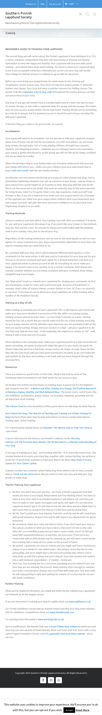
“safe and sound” (20, 170)
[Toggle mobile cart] (80, 14)
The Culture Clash (14, 406)
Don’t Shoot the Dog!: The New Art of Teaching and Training (36, 413)
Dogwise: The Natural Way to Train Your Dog (66, 427)
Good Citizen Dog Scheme (64, 626)
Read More (82, 710)
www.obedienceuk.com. (62, 612)
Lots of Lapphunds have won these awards (62, 633)
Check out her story (23, 473)
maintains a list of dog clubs (37, 91)
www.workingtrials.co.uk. (51, 619)
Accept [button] (69, 710)
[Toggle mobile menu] (95, 14)
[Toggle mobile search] (87, 14)
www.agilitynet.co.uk (80, 601)
